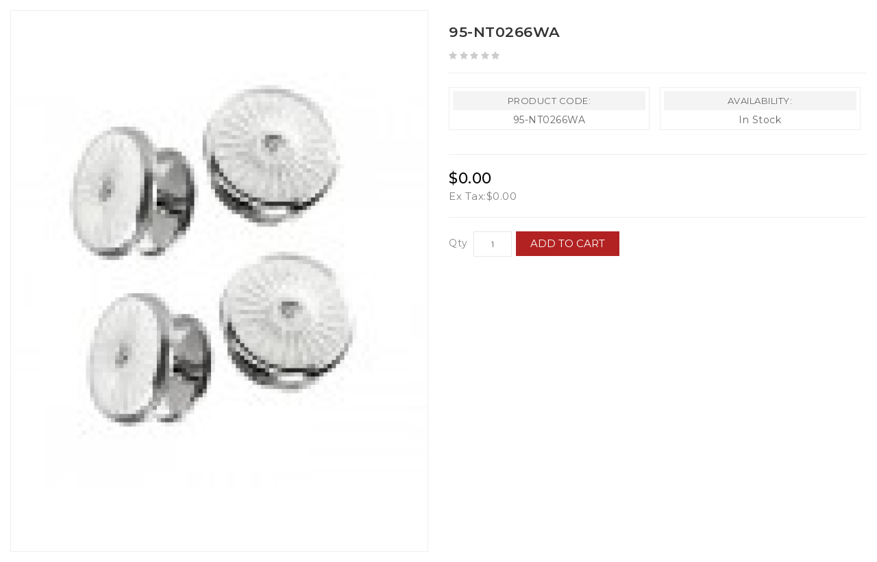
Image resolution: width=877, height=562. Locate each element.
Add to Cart (568, 243)
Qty (458, 243)
